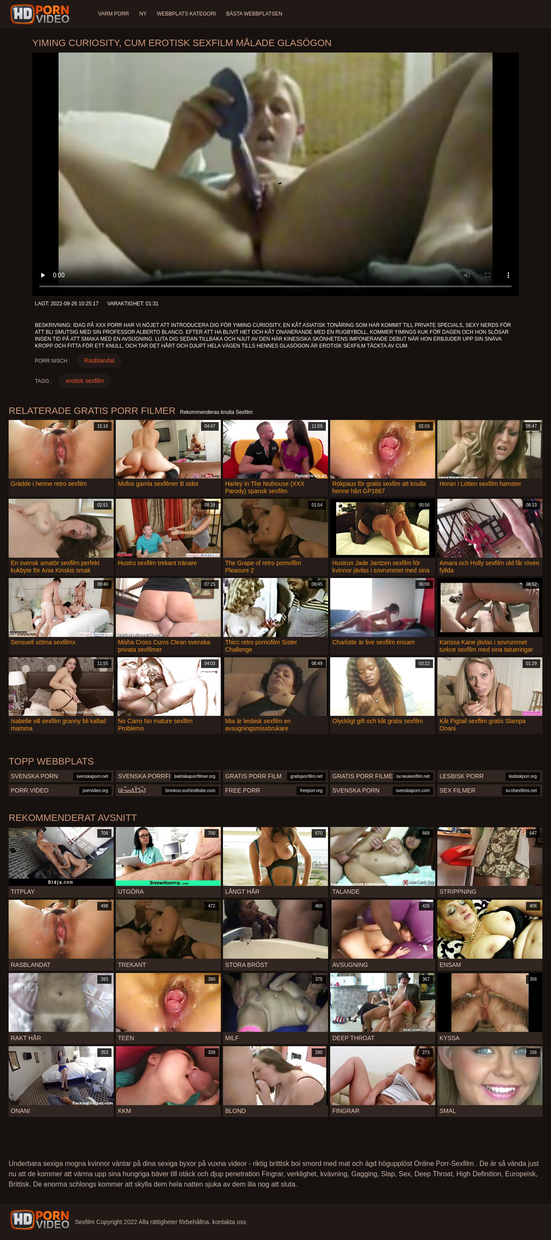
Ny (143, 14)
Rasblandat (99, 360)
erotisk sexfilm (85, 380)
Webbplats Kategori (186, 14)
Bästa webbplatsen (254, 14)
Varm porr (113, 14)
